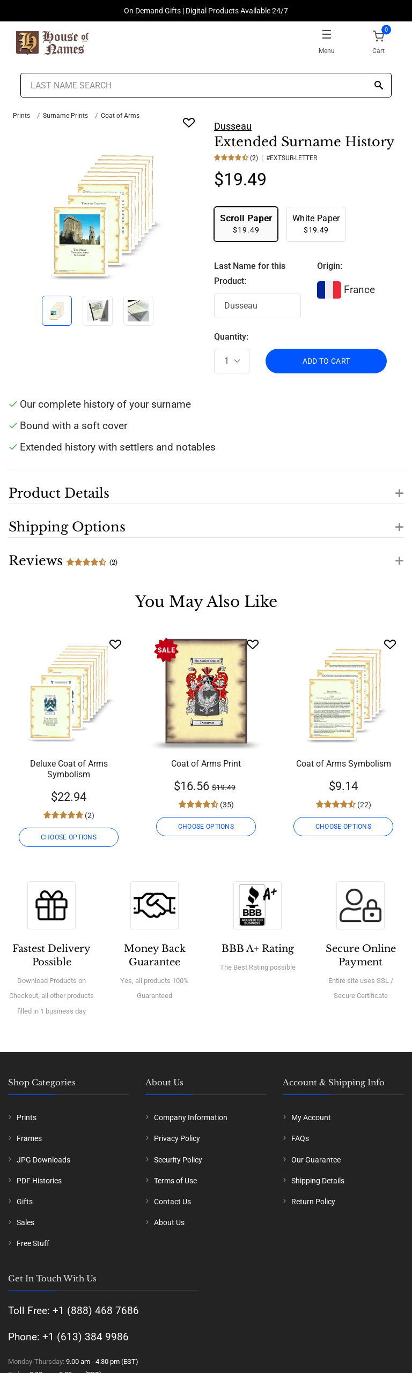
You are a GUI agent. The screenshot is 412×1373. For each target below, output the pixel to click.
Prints (21, 115)
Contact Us (172, 1201)
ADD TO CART (326, 361)
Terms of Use (175, 1180)
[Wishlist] (115, 644)
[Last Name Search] (205, 85)
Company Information (190, 1117)
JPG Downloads (43, 1160)
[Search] (378, 86)
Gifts (25, 1201)
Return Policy (313, 1201)
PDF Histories (39, 1180)
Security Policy (178, 1160)
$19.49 (246, 223)
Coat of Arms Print (206, 764)
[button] (206, 487)
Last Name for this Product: (249, 274)
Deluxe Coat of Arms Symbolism (69, 769)
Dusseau (233, 126)
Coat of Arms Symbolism (343, 764)
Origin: (329, 266)
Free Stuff (33, 1243)
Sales (25, 1222)
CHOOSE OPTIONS (69, 837)
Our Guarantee (316, 1160)
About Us (169, 1222)
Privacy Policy (177, 1138)
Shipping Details (317, 1180)
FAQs (300, 1138)
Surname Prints (65, 115)
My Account (311, 1117)
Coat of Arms (120, 115)
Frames (29, 1138)
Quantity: (231, 337)
